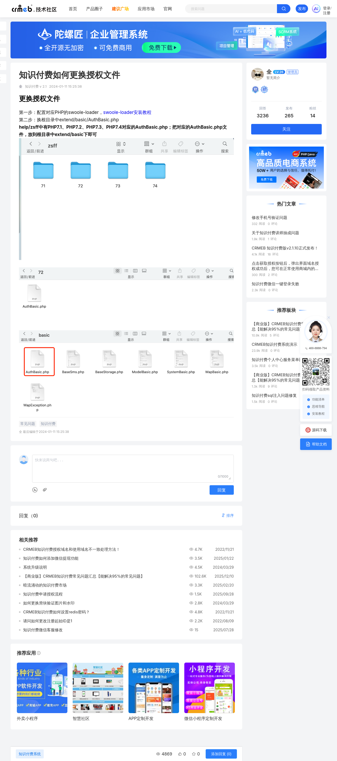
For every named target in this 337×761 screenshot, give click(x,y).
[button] (227, 515)
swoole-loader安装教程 (127, 112)
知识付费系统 (30, 754)
